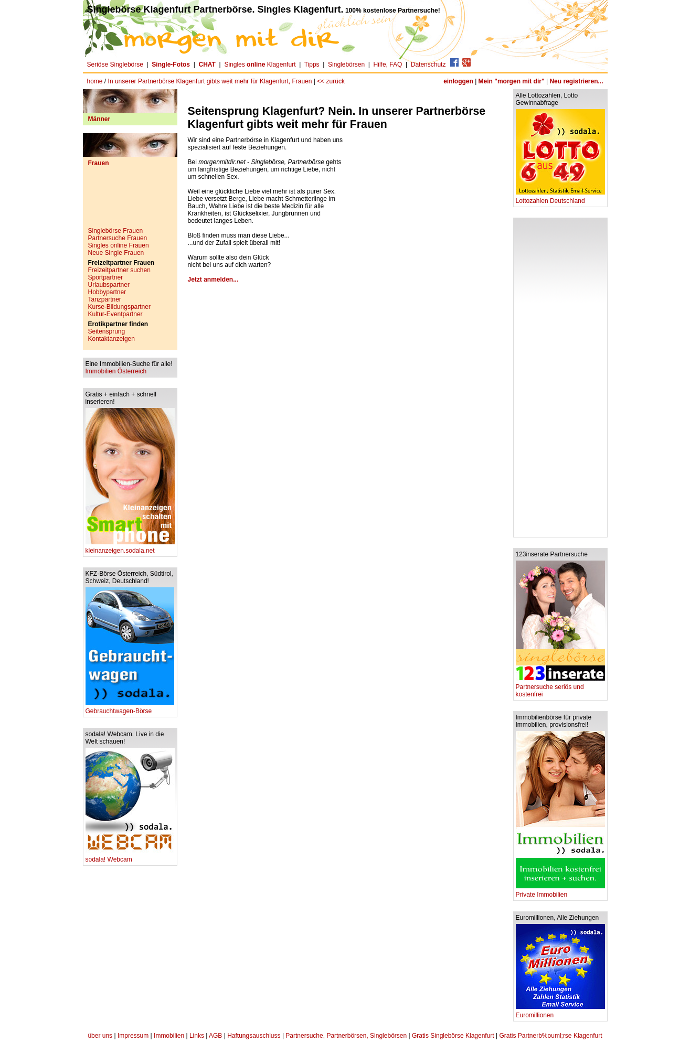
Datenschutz (428, 64)
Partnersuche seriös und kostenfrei (560, 687)
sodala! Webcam (130, 856)
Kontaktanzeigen (111, 338)
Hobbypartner (107, 292)
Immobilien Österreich (116, 371)
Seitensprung (106, 331)
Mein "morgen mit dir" (512, 81)
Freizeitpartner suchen (119, 270)
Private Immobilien (560, 891)
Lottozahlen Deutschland (560, 198)
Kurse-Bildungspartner (119, 306)
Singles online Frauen (118, 245)
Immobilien (169, 1035)
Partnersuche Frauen (117, 238)
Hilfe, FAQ (388, 64)
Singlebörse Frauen (115, 230)
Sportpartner (105, 277)
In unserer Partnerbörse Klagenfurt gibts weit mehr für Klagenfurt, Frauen (210, 81)
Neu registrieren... (576, 81)
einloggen (458, 81)
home (95, 81)
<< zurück (331, 81)
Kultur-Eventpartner (115, 314)
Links (196, 1035)
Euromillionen (560, 1012)
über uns (100, 1035)
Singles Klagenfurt (259, 64)
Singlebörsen (346, 64)
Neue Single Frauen (116, 252)
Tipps (312, 64)
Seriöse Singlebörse (115, 64)
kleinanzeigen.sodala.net (130, 547)
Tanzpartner (104, 299)
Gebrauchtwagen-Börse (130, 708)
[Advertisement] (130, 200)
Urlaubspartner (109, 284)
